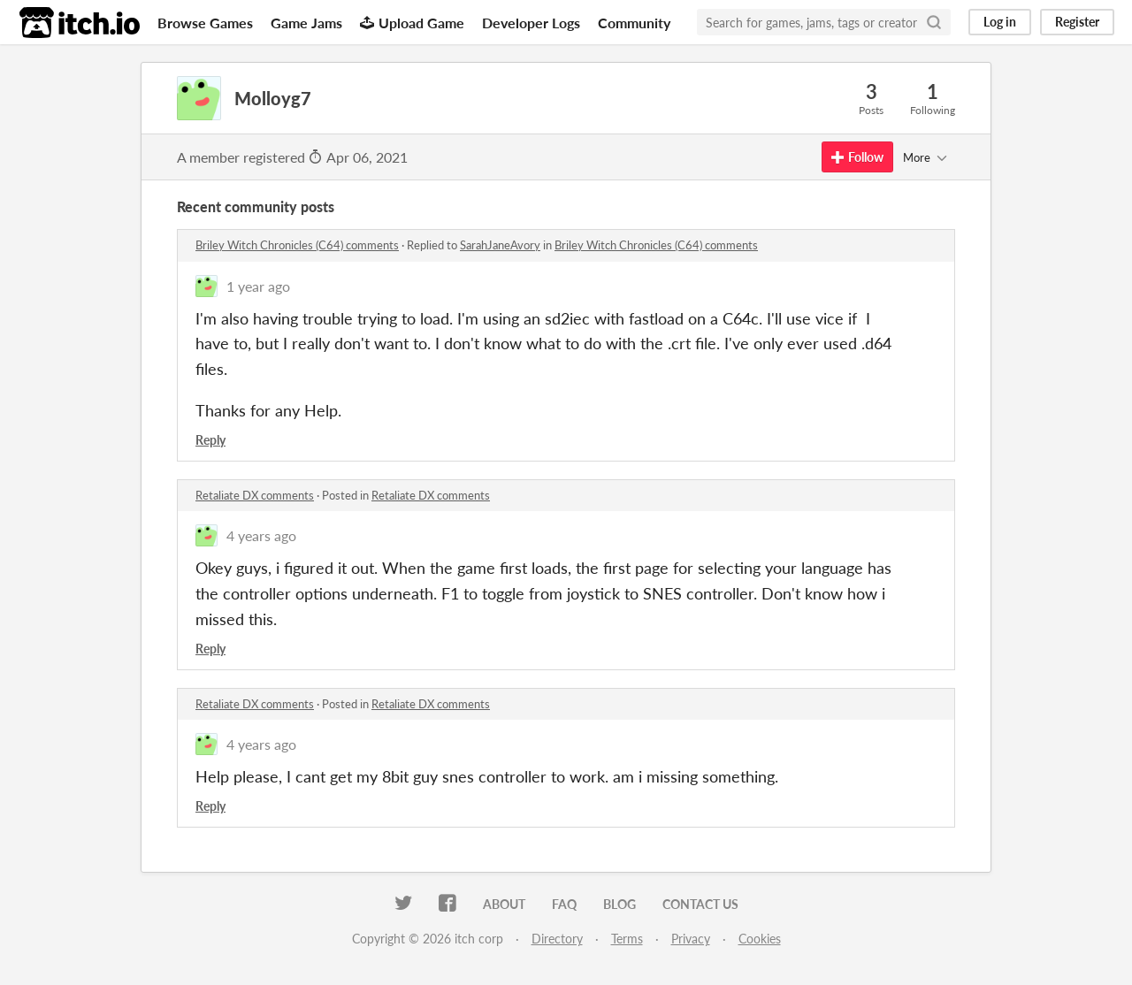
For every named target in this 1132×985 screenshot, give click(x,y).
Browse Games (205, 22)
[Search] (934, 22)
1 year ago (258, 286)
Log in (999, 21)
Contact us (700, 904)
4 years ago (261, 535)
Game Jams (306, 22)
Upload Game (412, 22)
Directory (557, 938)
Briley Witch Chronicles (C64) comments (297, 245)
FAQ (564, 904)
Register (1077, 21)
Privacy (690, 938)
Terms (627, 938)
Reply (210, 439)
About (504, 904)
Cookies (759, 938)
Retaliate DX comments (254, 495)
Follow (857, 156)
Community (634, 22)
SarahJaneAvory (500, 245)
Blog (619, 904)
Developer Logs (531, 22)
